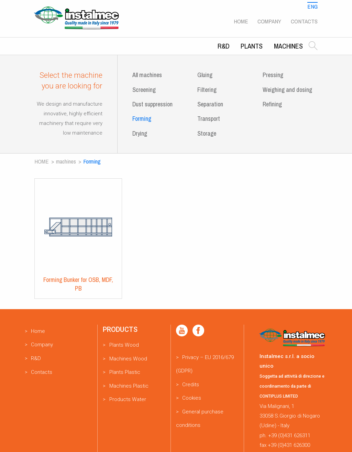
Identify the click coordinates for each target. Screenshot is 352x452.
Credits (190, 384)
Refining (272, 104)
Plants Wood (124, 345)
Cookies (191, 398)
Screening (144, 89)
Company (269, 21)
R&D (224, 46)
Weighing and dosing (287, 89)
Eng (312, 6)
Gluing (204, 75)
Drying (139, 133)
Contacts (304, 21)
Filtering (207, 89)
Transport (208, 118)
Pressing (273, 75)
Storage (206, 133)
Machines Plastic (128, 386)
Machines (288, 46)
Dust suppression (152, 104)
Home (241, 21)
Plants (252, 46)
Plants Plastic (124, 372)
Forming (141, 118)
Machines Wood (128, 359)
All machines (147, 75)
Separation (210, 104)
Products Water (127, 399)
